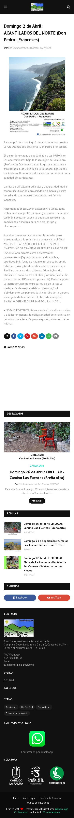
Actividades (11, 707)
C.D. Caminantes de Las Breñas (23, 48)
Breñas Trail (27, 707)
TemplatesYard (32, 809)
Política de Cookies (50, 798)
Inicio (16, 798)
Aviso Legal (29, 798)
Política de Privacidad (37, 802)
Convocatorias (44, 707)
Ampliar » (37, 500)
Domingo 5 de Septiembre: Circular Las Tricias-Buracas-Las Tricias (45, 543)
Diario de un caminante (17, 713)
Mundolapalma (51, 812)
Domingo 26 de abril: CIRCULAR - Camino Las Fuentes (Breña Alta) (37, 475)
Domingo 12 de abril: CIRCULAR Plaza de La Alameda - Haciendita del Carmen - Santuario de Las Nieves (44, 564)
